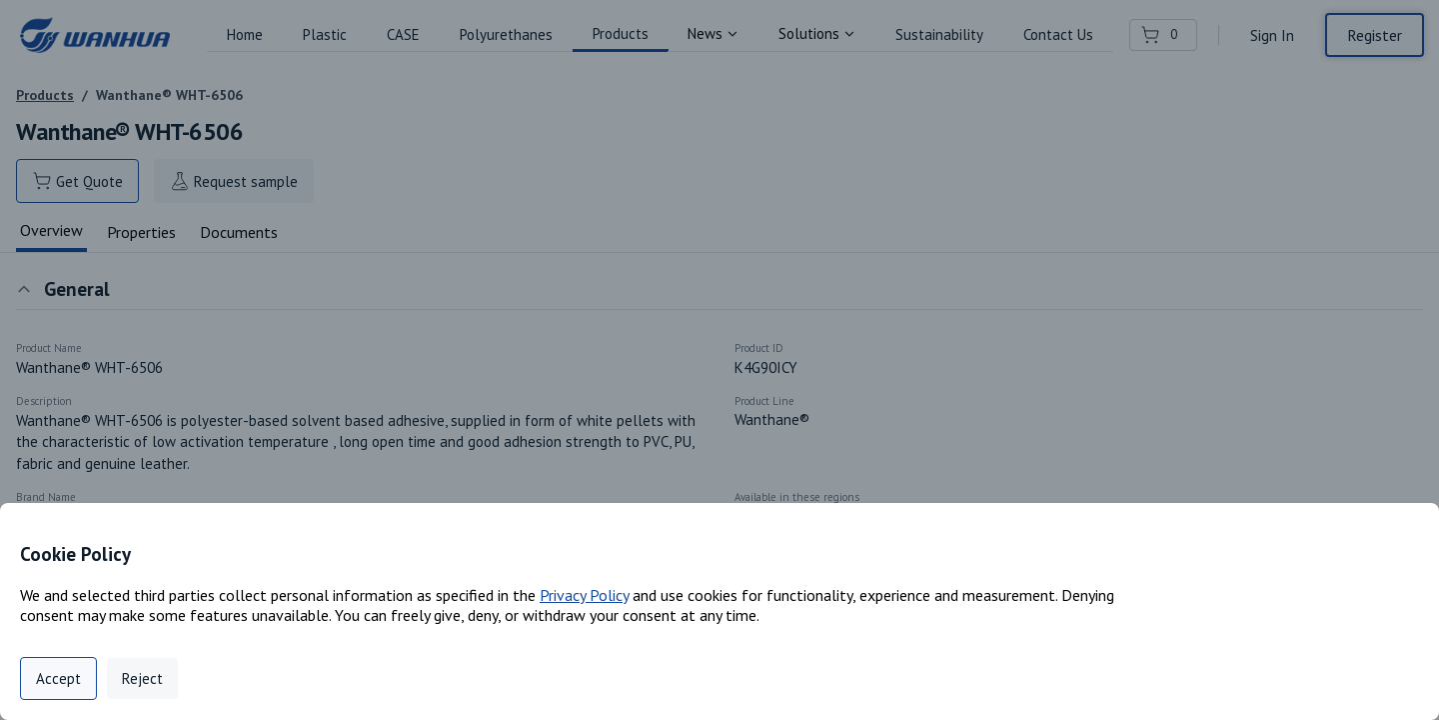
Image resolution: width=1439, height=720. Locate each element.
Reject (142, 678)
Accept (58, 678)
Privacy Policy (584, 595)
